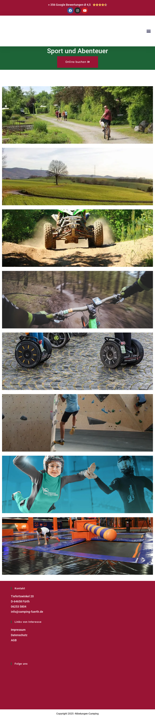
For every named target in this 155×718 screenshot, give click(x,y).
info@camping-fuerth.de (27, 611)
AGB (14, 640)
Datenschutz (19, 635)
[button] (148, 31)
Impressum (18, 629)
